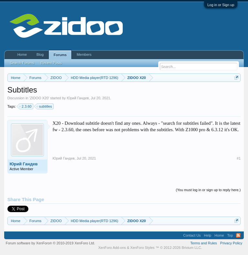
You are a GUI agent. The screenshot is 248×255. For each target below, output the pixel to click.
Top (230, 235)
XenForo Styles (142, 248)
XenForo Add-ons (112, 248)
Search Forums (22, 63)
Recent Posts (51, 63)
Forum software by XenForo (50, 243)
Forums (60, 55)
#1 (239, 158)
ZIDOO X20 (39, 98)
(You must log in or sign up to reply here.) (208, 190)
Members (84, 54)
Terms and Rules (203, 243)
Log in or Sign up (220, 5)
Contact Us (192, 235)
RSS (238, 235)
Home (22, 54)
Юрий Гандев (78, 98)
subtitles (44, 106)
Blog (40, 54)
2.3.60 (26, 106)
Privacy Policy (231, 243)
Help (208, 235)
